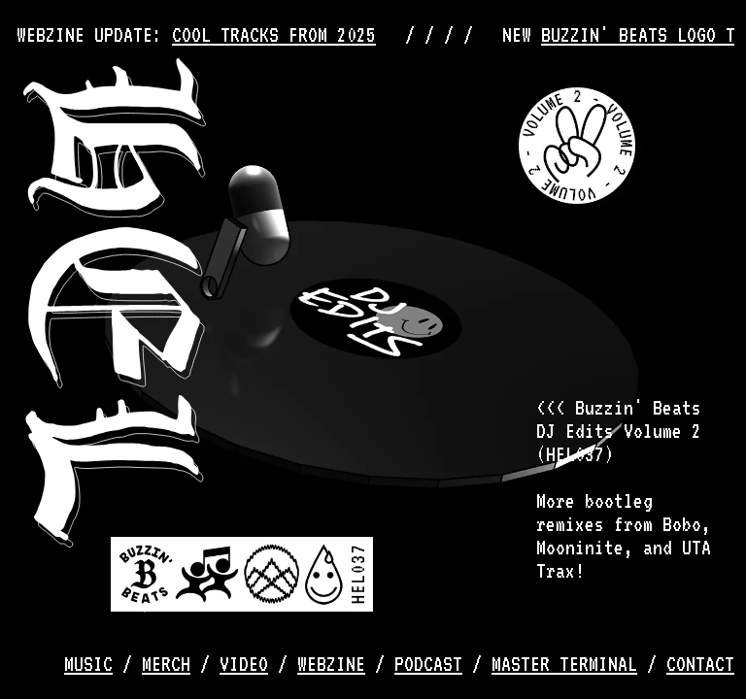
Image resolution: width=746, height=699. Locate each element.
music (88, 664)
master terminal (564, 664)
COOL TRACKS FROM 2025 (279, 35)
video (244, 664)
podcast (428, 664)
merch (166, 664)
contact (700, 664)
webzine (331, 664)
